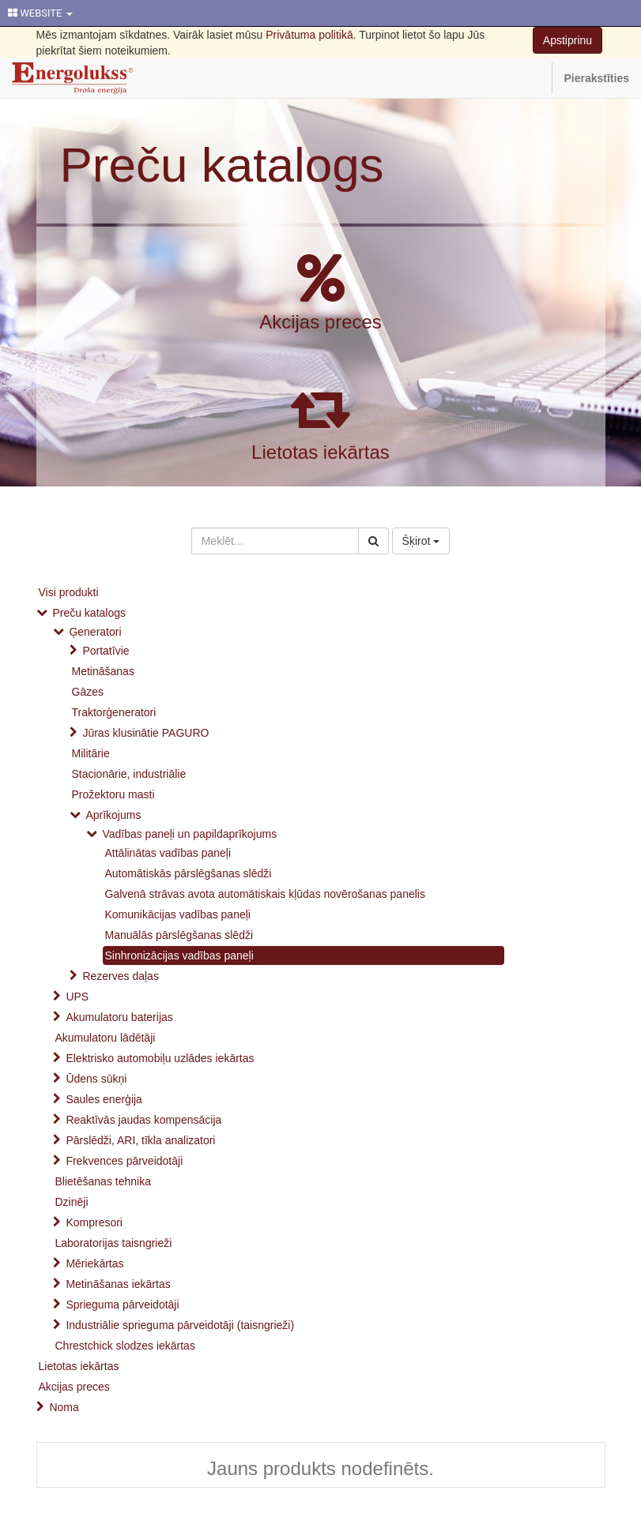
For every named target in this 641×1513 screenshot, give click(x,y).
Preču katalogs (222, 164)
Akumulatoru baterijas (119, 1017)
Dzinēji (72, 1202)
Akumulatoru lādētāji (105, 1037)
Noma (63, 1407)
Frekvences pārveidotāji (124, 1160)
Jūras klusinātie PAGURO (145, 732)
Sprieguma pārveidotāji (122, 1304)
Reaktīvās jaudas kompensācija (143, 1119)
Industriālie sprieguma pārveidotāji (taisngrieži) (180, 1325)
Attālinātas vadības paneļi (168, 853)
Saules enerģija (104, 1099)
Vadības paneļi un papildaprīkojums (189, 834)
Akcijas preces (320, 321)
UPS (77, 996)
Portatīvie (105, 650)
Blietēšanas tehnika (103, 1181)
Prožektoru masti (113, 794)
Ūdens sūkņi (96, 1078)
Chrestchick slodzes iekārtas (125, 1345)
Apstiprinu (567, 40)
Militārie (91, 753)
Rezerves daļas (120, 976)
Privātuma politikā (309, 34)
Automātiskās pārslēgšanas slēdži (188, 873)
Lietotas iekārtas (320, 452)
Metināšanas (103, 671)
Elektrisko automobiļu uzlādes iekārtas (160, 1058)
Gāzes (88, 691)
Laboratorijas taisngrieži (113, 1243)
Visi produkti (69, 592)
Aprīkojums (113, 815)
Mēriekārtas (94, 1263)
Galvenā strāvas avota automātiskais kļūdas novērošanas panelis (265, 894)
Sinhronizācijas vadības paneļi (179, 955)
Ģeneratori (95, 631)
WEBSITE (40, 13)
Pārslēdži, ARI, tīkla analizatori (140, 1140)
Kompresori (94, 1222)
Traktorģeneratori (114, 712)
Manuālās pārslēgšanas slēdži (179, 935)
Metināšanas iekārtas (118, 1284)
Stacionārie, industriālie (129, 774)
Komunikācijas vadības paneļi (178, 914)
